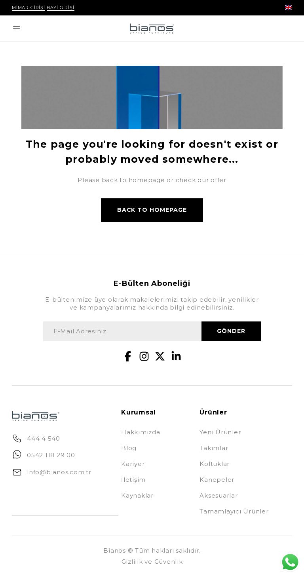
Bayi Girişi (60, 7)
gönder (231, 331)
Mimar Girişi (28, 7)
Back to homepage (152, 210)
